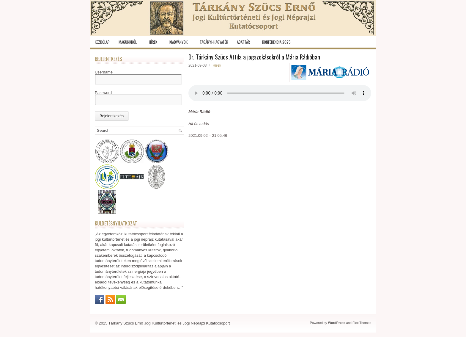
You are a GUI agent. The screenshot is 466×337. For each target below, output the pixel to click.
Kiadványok (178, 42)
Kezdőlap (102, 42)
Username (104, 72)
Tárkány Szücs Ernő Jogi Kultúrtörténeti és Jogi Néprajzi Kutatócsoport (169, 323)
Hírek (153, 42)
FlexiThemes (361, 323)
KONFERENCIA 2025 (276, 42)
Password (103, 92)
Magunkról (128, 42)
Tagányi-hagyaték (214, 42)
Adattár (243, 42)
